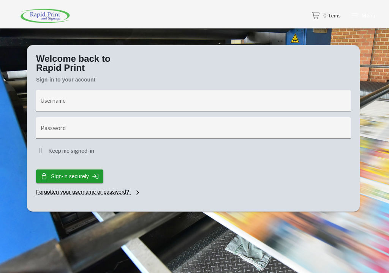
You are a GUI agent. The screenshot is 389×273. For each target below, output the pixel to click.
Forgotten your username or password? (88, 192)
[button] (364, 16)
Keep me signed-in (71, 150)
